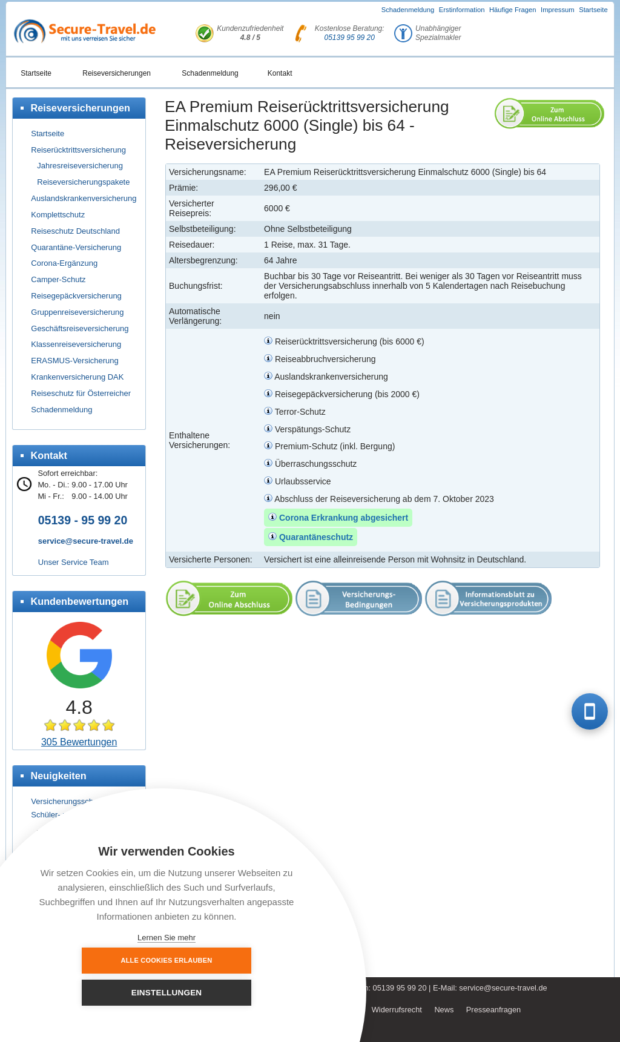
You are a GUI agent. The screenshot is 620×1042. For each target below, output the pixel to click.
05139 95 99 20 (350, 37)
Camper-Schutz (58, 279)
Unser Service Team (73, 562)
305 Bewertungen (79, 742)
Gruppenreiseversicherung (77, 312)
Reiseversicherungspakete (83, 181)
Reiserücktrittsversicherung (78, 149)
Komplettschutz (58, 214)
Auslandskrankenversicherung (83, 198)
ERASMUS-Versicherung (75, 360)
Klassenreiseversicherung (76, 344)
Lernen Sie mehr (166, 937)
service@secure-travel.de (85, 541)
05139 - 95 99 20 (82, 520)
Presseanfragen (493, 1009)
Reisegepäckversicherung (76, 295)
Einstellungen (233, 992)
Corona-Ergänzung (64, 263)
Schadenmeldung (408, 9)
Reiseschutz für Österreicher (81, 393)
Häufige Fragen (512, 9)
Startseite (593, 9)
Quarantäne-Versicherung (76, 247)
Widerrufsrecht (397, 1009)
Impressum (558, 9)
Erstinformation (462, 9)
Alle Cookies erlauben (100, 992)
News (443, 1009)
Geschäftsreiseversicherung (79, 328)
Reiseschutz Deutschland (75, 231)
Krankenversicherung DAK (77, 376)
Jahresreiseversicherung (80, 165)
